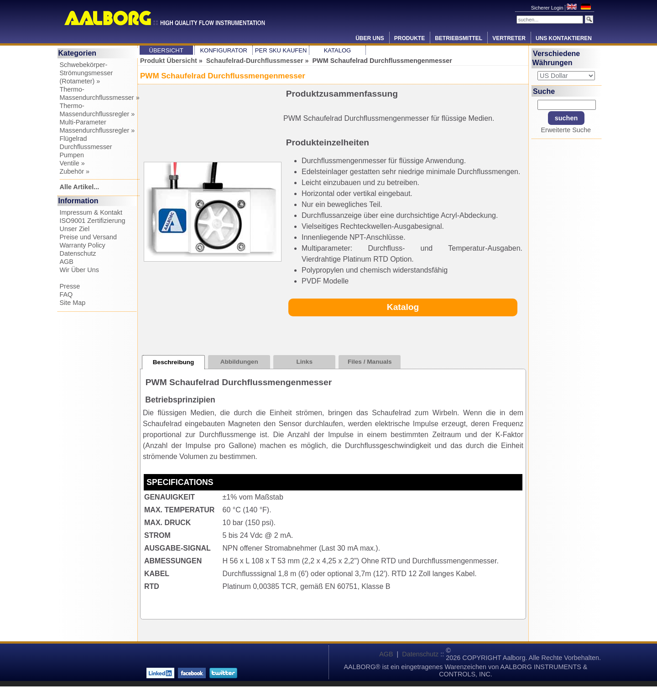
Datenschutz (78, 253)
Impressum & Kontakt (91, 212)
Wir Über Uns (79, 269)
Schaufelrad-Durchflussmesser (254, 60)
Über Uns (369, 38)
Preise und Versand (88, 237)
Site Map (73, 302)
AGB (66, 261)
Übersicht (166, 50)
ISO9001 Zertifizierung (92, 220)
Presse (70, 286)
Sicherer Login (548, 7)
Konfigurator (223, 50)
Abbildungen (239, 361)
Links (304, 361)
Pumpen (72, 155)
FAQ (66, 294)
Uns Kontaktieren (564, 38)
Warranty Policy (82, 245)
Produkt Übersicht (168, 60)
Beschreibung (173, 362)
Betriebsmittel (458, 38)
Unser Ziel (75, 228)
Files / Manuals (370, 361)
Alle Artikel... (79, 187)
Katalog (337, 50)
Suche (544, 91)
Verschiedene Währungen (556, 58)
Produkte (409, 38)
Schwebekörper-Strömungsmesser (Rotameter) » (86, 73)
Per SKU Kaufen (281, 50)
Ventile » (72, 163)
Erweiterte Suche (566, 130)
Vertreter (509, 38)
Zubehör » (75, 171)
